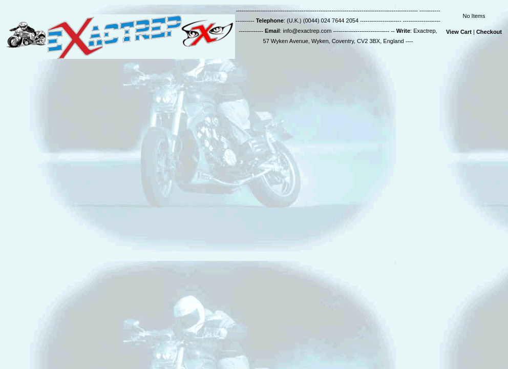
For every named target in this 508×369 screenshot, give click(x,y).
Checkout (489, 32)
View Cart (459, 32)
